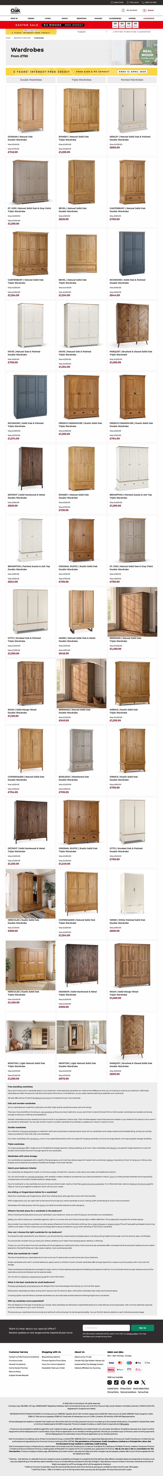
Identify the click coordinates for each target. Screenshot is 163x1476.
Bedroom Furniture (22, 38)
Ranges (98, 18)
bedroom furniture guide (140, 1184)
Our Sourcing (94, 1368)
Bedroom (81, 18)
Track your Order (58, 1368)
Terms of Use (143, 1392)
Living (48, 18)
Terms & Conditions (128, 1392)
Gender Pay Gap (81, 1361)
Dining (31, 18)
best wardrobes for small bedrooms (25, 1286)
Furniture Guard (15, 1361)
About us (78, 1357)
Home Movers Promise (18, 1368)
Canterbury (34, 1139)
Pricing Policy (113, 1392)
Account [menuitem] (129, 10)
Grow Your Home (49, 1364)
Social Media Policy (141, 1388)
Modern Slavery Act (96, 1361)
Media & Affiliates (82, 1368)
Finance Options (49, 1361)
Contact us (13, 1357)
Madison (110, 1160)
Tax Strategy (91, 1364)
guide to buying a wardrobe (92, 1184)
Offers (132, 18)
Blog (44, 1357)
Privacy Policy (125, 1388)
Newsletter (46, 1368)
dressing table (114, 1224)
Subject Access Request (18, 1375)
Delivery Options (53, 1357)
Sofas (64, 18)
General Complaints (17, 1364)
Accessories (115, 18)
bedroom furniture (42, 1098)
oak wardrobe (46, 1112)
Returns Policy (15, 1372)
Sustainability (80, 1364)
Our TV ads (86, 1357)
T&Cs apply (124, 1424)
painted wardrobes (36, 1177)
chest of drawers (98, 1224)
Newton (113, 1148)
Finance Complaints (30, 1357)
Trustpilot (81, 32)
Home (8, 38)
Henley (42, 1205)
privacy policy (132, 1334)
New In (14, 18)
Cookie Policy (112, 1388)
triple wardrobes (18, 1148)
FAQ (20, 1357)
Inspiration (60, 1364)
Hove (112, 1177)
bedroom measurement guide (33, 1277)
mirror (75, 1227)
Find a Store (61, 1361)
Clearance (148, 18)
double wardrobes (29, 1131)
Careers (100, 1364)
